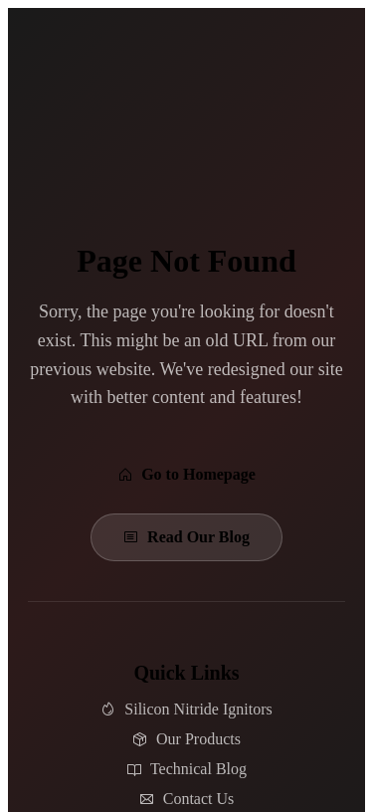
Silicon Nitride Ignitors (186, 709)
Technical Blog (186, 768)
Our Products (186, 738)
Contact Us (187, 798)
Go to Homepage (186, 474)
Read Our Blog (186, 536)
